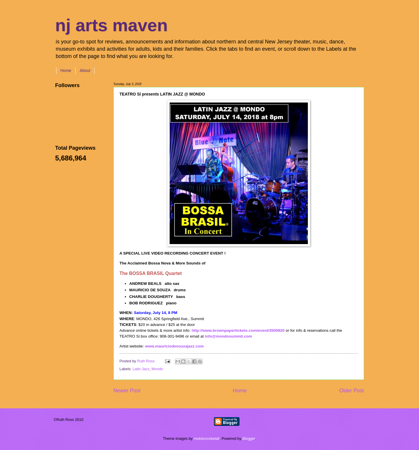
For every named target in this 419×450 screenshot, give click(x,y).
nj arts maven (111, 25)
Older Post (351, 390)
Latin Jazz (141, 369)
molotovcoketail (207, 438)
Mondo (157, 369)
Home (66, 70)
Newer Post (127, 390)
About (85, 70)
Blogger (248, 438)
